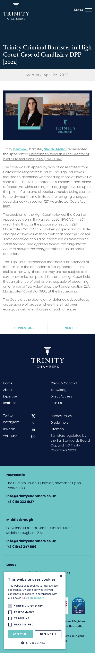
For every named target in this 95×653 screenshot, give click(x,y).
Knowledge (60, 389)
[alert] (35, 610)
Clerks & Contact (64, 383)
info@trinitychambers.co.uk (31, 496)
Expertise (10, 396)
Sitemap (57, 429)
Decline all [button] (48, 634)
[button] (34, 643)
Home (7, 383)
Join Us (56, 403)
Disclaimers (59, 422)
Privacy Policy (61, 416)
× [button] (60, 576)
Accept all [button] (20, 634)
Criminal (20, 149)
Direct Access (61, 396)
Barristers (10, 403)
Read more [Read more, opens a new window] (37, 598)
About (8, 389)
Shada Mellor (55, 149)
